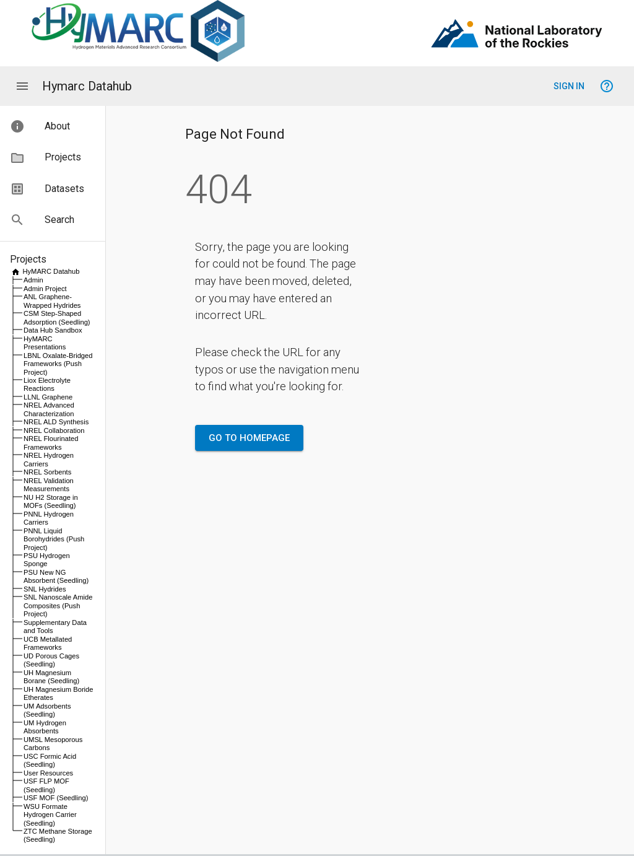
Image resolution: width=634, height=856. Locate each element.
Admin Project (45, 288)
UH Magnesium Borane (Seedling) (51, 676)
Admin (33, 280)
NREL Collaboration (54, 430)
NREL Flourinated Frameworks (51, 442)
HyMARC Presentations (45, 343)
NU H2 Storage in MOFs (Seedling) (51, 501)
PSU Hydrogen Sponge (47, 559)
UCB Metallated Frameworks (48, 643)
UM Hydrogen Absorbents (45, 727)
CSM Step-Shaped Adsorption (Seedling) (57, 317)
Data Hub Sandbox (53, 330)
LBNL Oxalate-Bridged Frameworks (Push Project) (58, 364)
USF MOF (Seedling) (56, 797)
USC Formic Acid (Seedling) (50, 760)
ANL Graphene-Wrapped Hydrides (52, 300)
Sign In (569, 86)
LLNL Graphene (48, 397)
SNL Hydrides (45, 589)
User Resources (48, 773)
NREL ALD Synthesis (56, 422)
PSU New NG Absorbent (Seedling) (56, 576)
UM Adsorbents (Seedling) (47, 710)
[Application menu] (22, 86)
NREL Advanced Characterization (49, 409)
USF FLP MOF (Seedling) (46, 785)
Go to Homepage (249, 438)
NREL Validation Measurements (49, 484)
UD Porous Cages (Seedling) (51, 660)
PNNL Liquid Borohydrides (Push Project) (54, 539)
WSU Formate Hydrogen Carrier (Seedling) (50, 815)
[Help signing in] (606, 86)
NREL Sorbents (47, 472)
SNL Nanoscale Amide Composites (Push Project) (58, 605)
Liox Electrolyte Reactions (47, 384)
